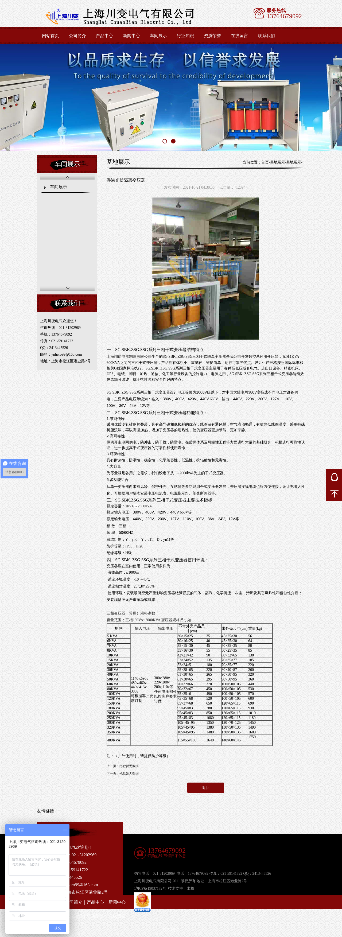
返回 (205, 788)
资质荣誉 (212, 35)
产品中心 (104, 35)
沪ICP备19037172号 (150, 889)
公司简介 (77, 35)
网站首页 (50, 35)
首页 (265, 162)
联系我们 (266, 35)
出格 (190, 889)
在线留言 (239, 35)
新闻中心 (131, 35)
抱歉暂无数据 (129, 766)
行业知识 (185, 35)
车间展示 (158, 35)
